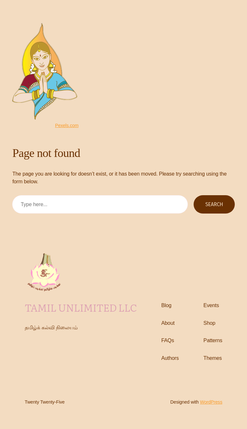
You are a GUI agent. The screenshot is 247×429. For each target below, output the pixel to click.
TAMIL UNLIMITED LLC (81, 307)
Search (214, 204)
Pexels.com (66, 125)
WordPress (211, 402)
